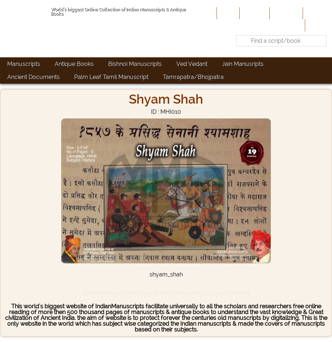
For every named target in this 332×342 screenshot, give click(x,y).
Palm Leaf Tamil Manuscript (111, 77)
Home (227, 13)
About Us (253, 13)
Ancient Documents (33, 77)
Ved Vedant (191, 64)
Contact (318, 25)
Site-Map (317, 13)
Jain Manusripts (243, 64)
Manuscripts (23, 64)
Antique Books (74, 64)
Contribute (285, 13)
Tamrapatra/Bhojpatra (193, 77)
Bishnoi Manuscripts (135, 64)
